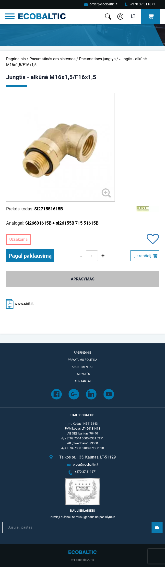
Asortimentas (82, 367)
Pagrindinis (16, 59)
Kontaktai (82, 381)
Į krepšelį (142, 255)
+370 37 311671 (142, 4)
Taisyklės (82, 374)
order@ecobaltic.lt (104, 4)
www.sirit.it (20, 303)
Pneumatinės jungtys (97, 59)
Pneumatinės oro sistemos (52, 59)
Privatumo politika (82, 360)
